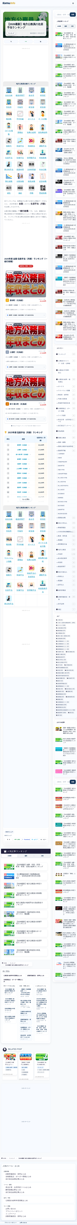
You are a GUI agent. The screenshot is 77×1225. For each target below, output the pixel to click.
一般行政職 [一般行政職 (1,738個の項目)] (62, 628)
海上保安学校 (62, 481)
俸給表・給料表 (66, 395)
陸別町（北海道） (23, 487)
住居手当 (8, 154)
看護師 (66, 540)
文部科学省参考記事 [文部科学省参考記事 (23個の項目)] (63, 675)
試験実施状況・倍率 (66, 598)
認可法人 (66, 585)
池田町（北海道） (23, 464)
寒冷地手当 (8, 166)
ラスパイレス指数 (66, 391)
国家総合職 (66, 518)
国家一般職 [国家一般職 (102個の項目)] (61, 654)
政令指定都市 (66, 558)
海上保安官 (61, 489)
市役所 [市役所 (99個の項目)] (60, 670)
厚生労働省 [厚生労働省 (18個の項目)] (70, 651)
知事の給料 (31, 128)
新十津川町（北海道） (19, 404)
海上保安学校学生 (63, 485)
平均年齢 (20, 115)
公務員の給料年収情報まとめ (13, 975)
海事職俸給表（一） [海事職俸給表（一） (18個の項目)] (63, 686)
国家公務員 (66, 438)
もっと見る (25, 499)
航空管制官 (61, 505)
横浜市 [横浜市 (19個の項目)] (60, 680)
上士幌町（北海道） (23, 469)
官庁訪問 (66, 604)
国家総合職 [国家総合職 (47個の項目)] (61, 657)
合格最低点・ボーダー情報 (66, 409)
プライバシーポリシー (14, 1211)
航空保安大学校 (62, 501)
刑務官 (60, 457)
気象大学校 (61, 469)
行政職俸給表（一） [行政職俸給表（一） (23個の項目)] (63, 702)
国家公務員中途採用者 (66, 446)
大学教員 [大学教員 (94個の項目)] (69, 665)
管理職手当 (31, 154)
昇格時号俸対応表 (66, 403)
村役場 (43, 103)
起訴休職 (42, 177)
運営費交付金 (66, 544)
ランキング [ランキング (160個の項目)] (61, 625)
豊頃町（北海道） (17, 300)
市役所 (9, 103)
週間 (26, 856)
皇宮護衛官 (61, 493)
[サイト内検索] (65, 14)
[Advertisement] (26, 64)
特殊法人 (66, 576)
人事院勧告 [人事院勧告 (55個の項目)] (61, 633)
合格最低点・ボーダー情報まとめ (13, 980)
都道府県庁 (20, 91)
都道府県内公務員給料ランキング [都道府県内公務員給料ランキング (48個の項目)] (66, 710)
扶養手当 (20, 154)
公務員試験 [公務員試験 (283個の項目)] (61, 638)
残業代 (9, 142)
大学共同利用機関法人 (66, 532)
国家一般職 (66, 442)
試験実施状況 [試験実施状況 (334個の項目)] (62, 704)
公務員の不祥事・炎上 (66, 371)
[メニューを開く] (73, 3)
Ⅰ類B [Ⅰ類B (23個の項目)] (60, 620)
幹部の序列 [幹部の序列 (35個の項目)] (69, 670)
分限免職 (20, 177)
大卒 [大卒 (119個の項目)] (60, 665)
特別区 (43, 91)
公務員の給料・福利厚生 (66, 380)
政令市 (31, 91)
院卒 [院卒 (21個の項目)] (71, 712)
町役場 (31, 103)
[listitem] (11, 41)
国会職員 (66, 431)
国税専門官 (61, 465)
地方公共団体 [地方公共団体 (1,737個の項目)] (62, 662)
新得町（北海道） (23, 459)
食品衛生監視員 (62, 513)
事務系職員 (66, 528)
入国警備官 (61, 453)
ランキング (11, 33)
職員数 (9, 115)
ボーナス (31, 115)
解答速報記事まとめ (13, 1190)
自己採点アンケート (66, 426)
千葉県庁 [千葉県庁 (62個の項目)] (61, 651)
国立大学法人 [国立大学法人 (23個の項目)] (62, 659)
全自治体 (8, 91)
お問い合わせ (11, 1209)
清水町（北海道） (23, 492)
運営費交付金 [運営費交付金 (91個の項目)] (62, 707)
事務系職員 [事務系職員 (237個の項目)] (61, 630)
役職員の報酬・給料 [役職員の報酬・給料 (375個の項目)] (63, 673)
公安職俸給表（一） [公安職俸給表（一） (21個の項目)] (63, 641)
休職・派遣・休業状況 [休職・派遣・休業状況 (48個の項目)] (64, 635)
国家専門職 (66, 451)
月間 (42, 856)
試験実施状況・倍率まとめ (35, 975)
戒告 (9, 189)
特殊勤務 (42, 154)
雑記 (66, 609)
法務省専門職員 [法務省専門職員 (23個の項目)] (62, 683)
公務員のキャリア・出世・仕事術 (66, 362)
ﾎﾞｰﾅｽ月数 (43, 115)
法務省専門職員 (62, 473)
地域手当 (20, 142)
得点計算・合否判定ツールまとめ (18, 1187)
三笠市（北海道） (23, 483)
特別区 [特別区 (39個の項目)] (60, 688)
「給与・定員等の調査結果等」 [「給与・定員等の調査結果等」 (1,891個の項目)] (66, 622)
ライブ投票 (66, 416)
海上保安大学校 (62, 477)
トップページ (11, 1214)
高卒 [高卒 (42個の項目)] (60, 715)
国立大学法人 (66, 523)
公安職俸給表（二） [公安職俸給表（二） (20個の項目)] (63, 643)
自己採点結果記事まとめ (15, 1179)
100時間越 (31, 166)
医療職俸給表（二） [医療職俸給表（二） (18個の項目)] (63, 649)
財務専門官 (61, 509)
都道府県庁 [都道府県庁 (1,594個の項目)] (62, 712)
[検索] (73, 14)
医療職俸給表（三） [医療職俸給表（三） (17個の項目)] (63, 646)
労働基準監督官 (62, 461)
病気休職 (31, 177)
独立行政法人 (66, 572)
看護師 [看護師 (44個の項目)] (69, 691)
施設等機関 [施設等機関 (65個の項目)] (61, 678)
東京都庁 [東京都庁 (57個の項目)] (71, 678)
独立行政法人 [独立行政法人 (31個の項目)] (70, 688)
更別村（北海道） (23, 473)
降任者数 (8, 177)
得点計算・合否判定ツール (66, 420)
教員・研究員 (66, 536)
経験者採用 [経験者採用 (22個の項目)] (70, 696)
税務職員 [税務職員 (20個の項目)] (61, 696)
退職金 (20, 128)
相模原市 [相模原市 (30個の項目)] (61, 691)
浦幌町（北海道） (23, 478)
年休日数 (42, 166)
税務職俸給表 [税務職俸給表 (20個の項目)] (62, 694)
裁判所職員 (66, 590)
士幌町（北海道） (17, 352)
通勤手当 (42, 142)
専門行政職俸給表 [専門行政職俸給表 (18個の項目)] (63, 667)
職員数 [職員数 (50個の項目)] (60, 699)
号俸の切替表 (66, 399)
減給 (20, 189)
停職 (31, 189)
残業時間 (20, 166)
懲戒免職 (42, 189)
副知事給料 (42, 128)
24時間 (9, 856)
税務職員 (60, 497)
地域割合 (31, 142)
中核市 (20, 103)
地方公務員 (66, 550)
